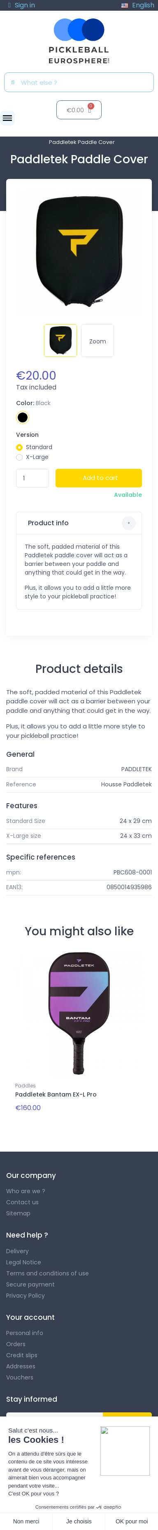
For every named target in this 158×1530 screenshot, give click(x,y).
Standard (39, 447)
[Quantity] (32, 478)
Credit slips (21, 1355)
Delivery (17, 1251)
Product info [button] (81, 523)
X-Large (37, 457)
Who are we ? (25, 1191)
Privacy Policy (25, 1295)
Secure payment (30, 1284)
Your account (30, 1317)
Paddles (25, 1085)
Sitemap (18, 1213)
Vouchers (19, 1377)
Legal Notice (23, 1262)
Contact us (22, 1202)
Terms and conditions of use (47, 1273)
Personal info (24, 1333)
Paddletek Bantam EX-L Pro (56, 1094)
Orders (16, 1344)
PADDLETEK (136, 769)
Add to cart (100, 477)
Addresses (20, 1366)
